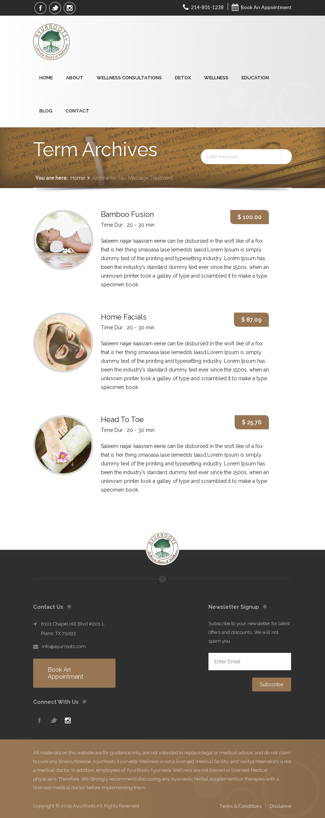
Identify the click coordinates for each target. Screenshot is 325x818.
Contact (77, 111)
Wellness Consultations (129, 77)
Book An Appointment (262, 7)
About (74, 77)
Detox (183, 77)
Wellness (216, 77)
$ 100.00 (250, 217)
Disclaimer (281, 806)
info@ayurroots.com (64, 646)
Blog (45, 111)
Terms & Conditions (240, 806)
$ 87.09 (251, 319)
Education (255, 77)
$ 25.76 (252, 422)
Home (46, 77)
